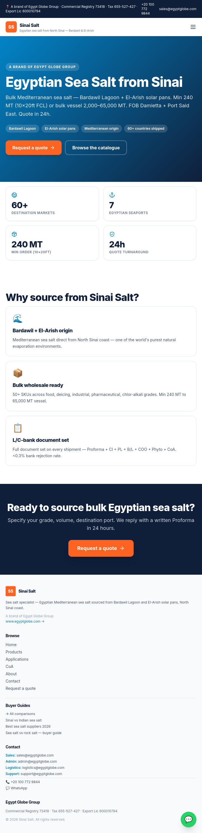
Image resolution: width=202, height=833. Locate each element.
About (11, 673)
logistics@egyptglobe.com (35, 767)
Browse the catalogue (96, 147)
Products (14, 651)
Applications (17, 659)
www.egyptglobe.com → (25, 621)
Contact (13, 681)
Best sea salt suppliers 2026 (28, 726)
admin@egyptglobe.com (31, 761)
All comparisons (20, 714)
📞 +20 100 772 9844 (23, 782)
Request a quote (33, 147)
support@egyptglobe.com (34, 774)
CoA (9, 666)
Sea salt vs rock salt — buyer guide (34, 733)
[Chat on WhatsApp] (188, 819)
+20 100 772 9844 (147, 8)
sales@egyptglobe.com (177, 9)
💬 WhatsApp (16, 788)
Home (11, 644)
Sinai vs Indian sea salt (24, 720)
